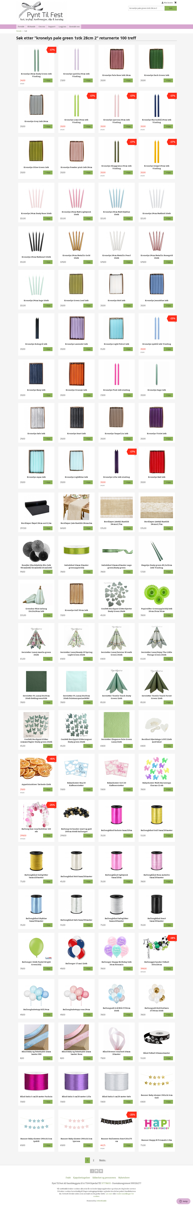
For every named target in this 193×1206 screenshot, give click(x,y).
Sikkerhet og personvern (104, 1177)
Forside (21, 27)
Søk (170, 8)
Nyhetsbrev (124, 1177)
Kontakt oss (74, 27)
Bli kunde (31, 27)
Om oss (42, 27)
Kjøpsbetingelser (81, 1177)
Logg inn (62, 27)
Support (51, 27)
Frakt (68, 1177)
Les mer (109, 1194)
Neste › (102, 1160)
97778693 (106, 1183)
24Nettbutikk (101, 1201)
